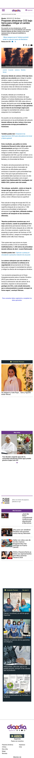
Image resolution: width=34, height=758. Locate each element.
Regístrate (17, 739)
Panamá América (7, 745)
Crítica (4, 747)
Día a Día (5, 749)
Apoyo (5, 72)
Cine (20, 747)
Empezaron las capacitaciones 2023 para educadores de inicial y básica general (16, 136)
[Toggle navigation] (3, 10)
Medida (23, 70)
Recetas (4, 753)
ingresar (29, 10)
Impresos (22, 745)
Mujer (4, 751)
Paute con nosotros (17, 741)
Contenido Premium (17, 362)
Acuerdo (10, 70)
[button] (3, 449)
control (5, 70)
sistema (17, 70)
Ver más (25, 590)
